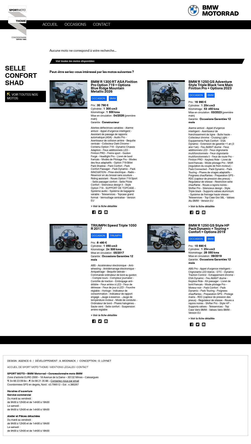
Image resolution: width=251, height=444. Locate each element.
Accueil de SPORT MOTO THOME (27, 367)
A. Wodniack (67, 360)
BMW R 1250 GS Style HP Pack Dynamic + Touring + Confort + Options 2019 (209, 229)
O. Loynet (104, 360)
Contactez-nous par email (65, 381)
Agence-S (24, 360)
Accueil (50, 24)
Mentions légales (62, 367)
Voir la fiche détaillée (105, 206)
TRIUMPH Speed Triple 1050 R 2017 (114, 227)
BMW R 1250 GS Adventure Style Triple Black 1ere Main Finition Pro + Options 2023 (211, 85)
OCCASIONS (75, 24)
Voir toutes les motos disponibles (75, 61)
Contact (101, 24)
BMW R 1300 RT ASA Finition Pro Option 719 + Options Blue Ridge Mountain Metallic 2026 (114, 86)
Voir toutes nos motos (22, 96)
